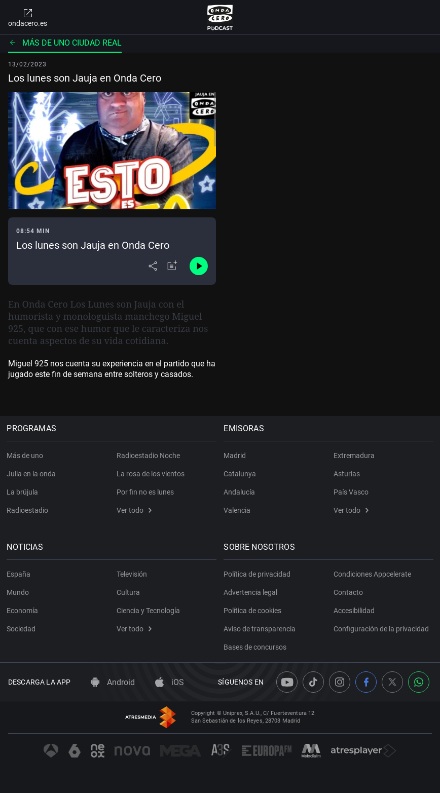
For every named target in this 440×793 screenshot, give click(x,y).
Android (113, 682)
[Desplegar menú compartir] (152, 266)
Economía (24, 611)
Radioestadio (29, 510)
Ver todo (134, 510)
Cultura (128, 592)
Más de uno (26, 455)
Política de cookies (254, 611)
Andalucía (240, 492)
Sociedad (22, 629)
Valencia (238, 510)
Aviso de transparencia (261, 629)
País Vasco (351, 492)
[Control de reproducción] (199, 266)
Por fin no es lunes (145, 492)
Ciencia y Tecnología (148, 611)
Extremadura (354, 455)
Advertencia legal (252, 592)
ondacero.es (27, 17)
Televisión (132, 574)
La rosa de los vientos (151, 474)
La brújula (24, 492)
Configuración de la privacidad (381, 629)
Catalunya (241, 474)
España (20, 574)
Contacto (348, 592)
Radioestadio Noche (148, 455)
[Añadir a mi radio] (172, 266)
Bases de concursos (256, 647)
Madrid (236, 455)
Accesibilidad (354, 611)
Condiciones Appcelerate (372, 574)
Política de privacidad (258, 574)
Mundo (19, 592)
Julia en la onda (32, 474)
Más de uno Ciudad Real (65, 43)
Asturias (347, 474)
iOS (169, 682)
